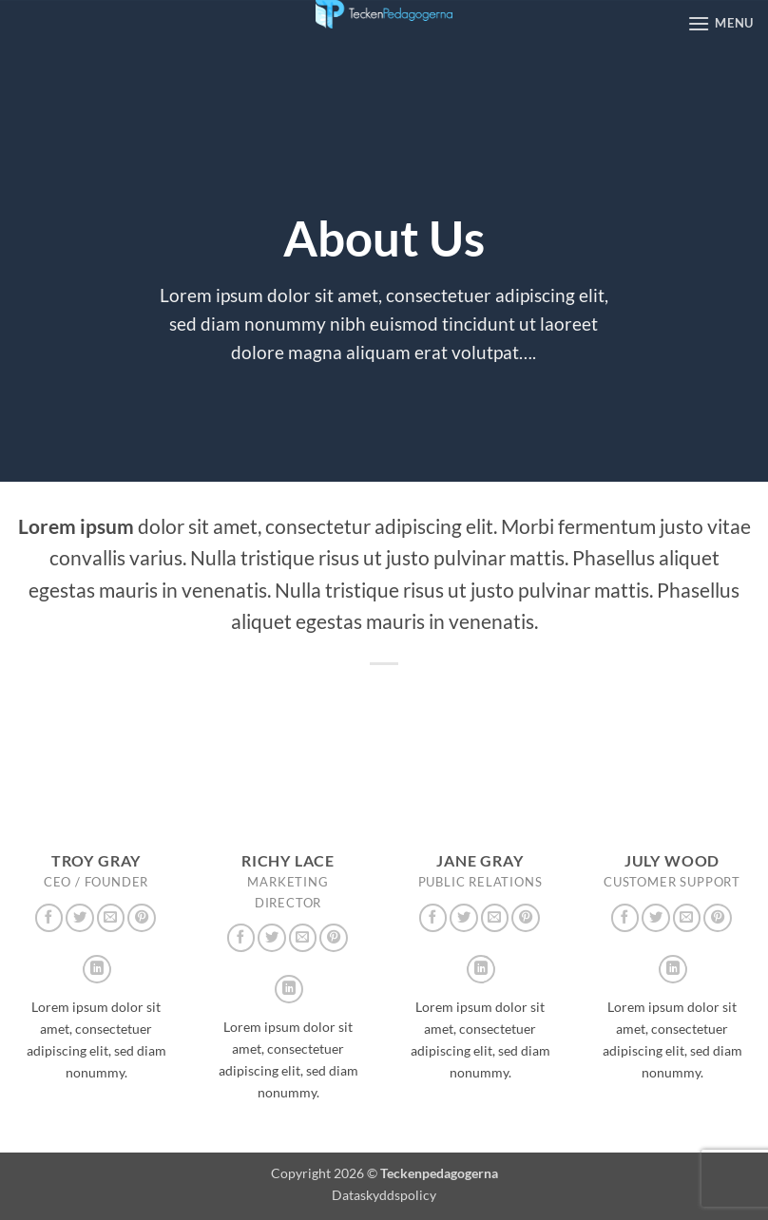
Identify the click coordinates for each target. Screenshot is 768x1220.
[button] (720, 23)
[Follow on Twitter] (80, 918)
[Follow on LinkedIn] (97, 969)
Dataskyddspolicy (384, 1195)
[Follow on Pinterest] (141, 918)
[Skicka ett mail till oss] (111, 918)
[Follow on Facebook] (49, 918)
